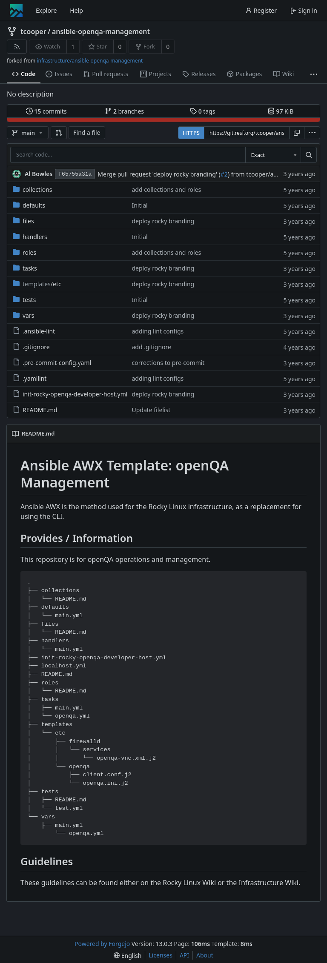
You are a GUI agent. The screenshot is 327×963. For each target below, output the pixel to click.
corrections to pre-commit (168, 363)
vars (23, 315)
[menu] (312, 132)
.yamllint (29, 378)
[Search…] (309, 155)
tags (202, 111)
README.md (35, 410)
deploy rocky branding (163, 221)
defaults (29, 205)
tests (24, 300)
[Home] (16, 10)
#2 (224, 174)
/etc (37, 284)
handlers (30, 237)
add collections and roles (166, 189)
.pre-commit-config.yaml (52, 363)
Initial (139, 205)
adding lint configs (158, 331)
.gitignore (31, 347)
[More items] (313, 74)
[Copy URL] (296, 132)
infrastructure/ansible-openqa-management (90, 60)
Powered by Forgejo (102, 944)
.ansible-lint (34, 331)
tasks (25, 268)
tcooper (33, 31)
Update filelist (151, 410)
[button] (59, 132)
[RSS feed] (17, 47)
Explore (46, 10)
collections (32, 189)
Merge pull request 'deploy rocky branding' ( (159, 174)
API (184, 955)
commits (46, 111)
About (204, 955)
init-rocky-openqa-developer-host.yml (70, 394)
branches (124, 111)
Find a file (86, 132)
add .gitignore (151, 347)
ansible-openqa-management (101, 31)
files (23, 221)
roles (24, 252)
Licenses (160, 955)
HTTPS (191, 133)
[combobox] (273, 155)
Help (76, 10)
